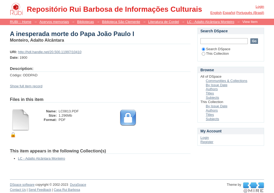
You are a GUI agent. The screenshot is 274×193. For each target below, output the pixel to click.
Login (260, 7)
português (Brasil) (250, 13)
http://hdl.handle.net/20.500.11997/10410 (49, 52)
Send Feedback (40, 190)
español (229, 13)
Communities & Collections (226, 81)
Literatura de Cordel (163, 22)
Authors (212, 89)
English (216, 13)
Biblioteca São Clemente (121, 22)
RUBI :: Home (20, 22)
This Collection (215, 54)
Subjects (212, 98)
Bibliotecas (85, 22)
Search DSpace (216, 49)
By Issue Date (216, 85)
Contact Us (18, 190)
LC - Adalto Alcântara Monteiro (210, 22)
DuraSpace (78, 185)
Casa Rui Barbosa (67, 190)
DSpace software (22, 185)
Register (206, 142)
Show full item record (26, 86)
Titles (210, 93)
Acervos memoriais (54, 22)
